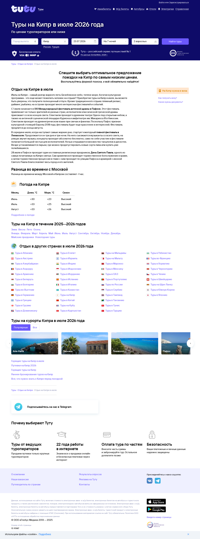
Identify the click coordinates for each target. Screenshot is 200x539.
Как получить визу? (167, 98)
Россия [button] (47, 47)
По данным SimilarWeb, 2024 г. (94, 55)
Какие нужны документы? (170, 102)
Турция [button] (55, 47)
